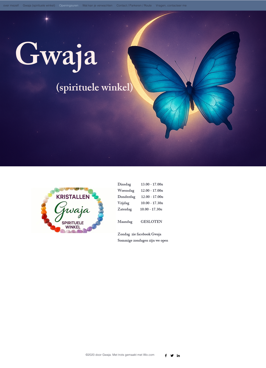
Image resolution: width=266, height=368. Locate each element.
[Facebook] (166, 355)
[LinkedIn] (178, 355)
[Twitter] (172, 355)
